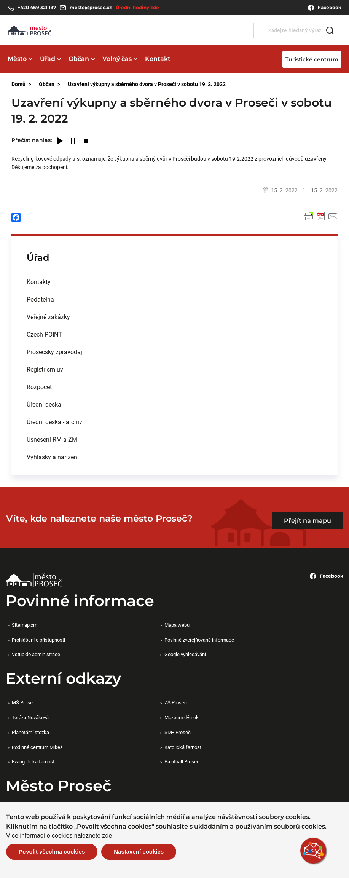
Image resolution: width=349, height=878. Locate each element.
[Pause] (73, 141)
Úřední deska (44, 404)
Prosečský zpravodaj (54, 352)
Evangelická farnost (33, 761)
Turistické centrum (311, 59)
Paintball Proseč (181, 761)
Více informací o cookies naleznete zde (59, 836)
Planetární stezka (30, 732)
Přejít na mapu (307, 520)
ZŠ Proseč (175, 702)
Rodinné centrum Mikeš (37, 747)
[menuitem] (174, 282)
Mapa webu (177, 624)
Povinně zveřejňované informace (199, 639)
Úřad (47, 58)
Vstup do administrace (36, 654)
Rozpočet (39, 387)
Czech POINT (44, 334)
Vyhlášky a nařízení (53, 457)
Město (17, 58)
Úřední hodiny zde (137, 7)
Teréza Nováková (30, 717)
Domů (18, 84)
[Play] (60, 141)
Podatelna (40, 299)
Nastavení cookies (139, 851)
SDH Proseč (177, 732)
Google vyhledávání (185, 654)
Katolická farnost (182, 747)
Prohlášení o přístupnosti (38, 639)
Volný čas (117, 58)
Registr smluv (45, 369)
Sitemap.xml (25, 624)
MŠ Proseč (23, 702)
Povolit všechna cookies (52, 851)
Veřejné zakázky (48, 317)
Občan (79, 58)
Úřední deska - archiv (54, 422)
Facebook (324, 8)
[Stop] (86, 141)
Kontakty (39, 282)
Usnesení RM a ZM (52, 439)
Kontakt (158, 58)
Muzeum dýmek (181, 717)
